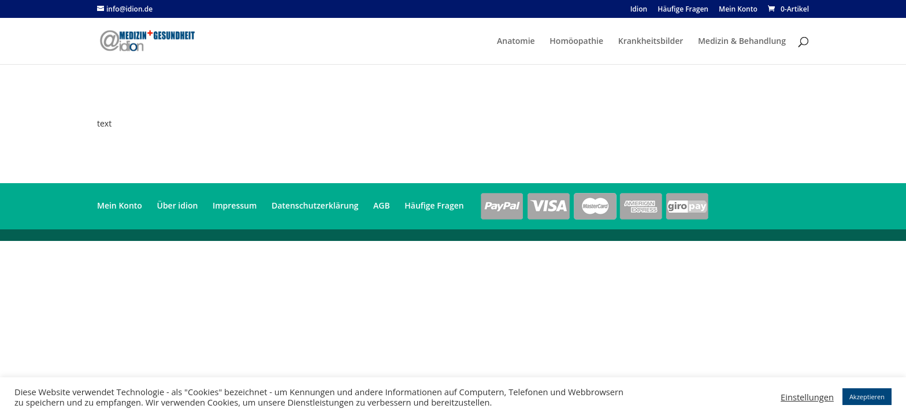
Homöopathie (576, 41)
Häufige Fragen (683, 10)
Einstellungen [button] (807, 397)
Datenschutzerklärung (315, 205)
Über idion (177, 205)
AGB (381, 205)
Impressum (235, 205)
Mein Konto (738, 10)
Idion (638, 10)
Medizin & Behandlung (742, 41)
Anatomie (516, 41)
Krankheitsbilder (651, 41)
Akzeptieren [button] (867, 396)
